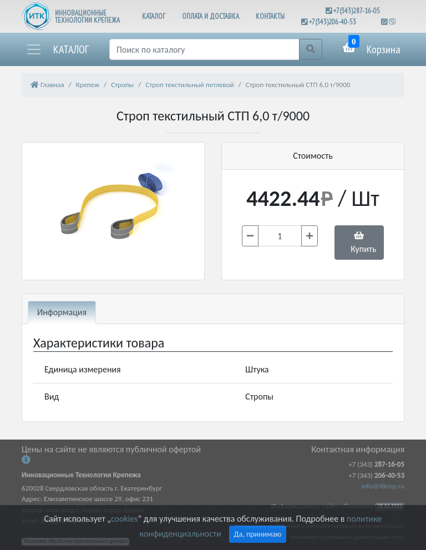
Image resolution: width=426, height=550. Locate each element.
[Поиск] (204, 49)
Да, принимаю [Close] (258, 534)
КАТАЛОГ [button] (153, 16)
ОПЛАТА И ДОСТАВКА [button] (210, 16)
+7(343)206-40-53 (332, 22)
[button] (57, 49)
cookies (124, 518)
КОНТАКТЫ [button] (270, 16)
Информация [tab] (62, 312)
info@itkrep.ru (383, 486)
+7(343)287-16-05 (356, 11)
